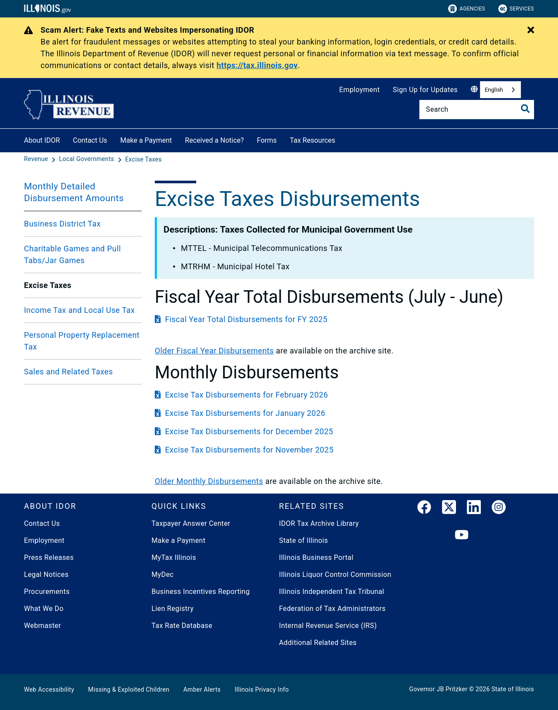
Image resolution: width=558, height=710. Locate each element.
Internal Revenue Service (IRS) (328, 625)
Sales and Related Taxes (68, 371)
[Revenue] (37, 159)
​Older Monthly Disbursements (209, 481)
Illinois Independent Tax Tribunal (331, 591)
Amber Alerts (202, 689)
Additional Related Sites (318, 642)
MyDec (163, 574)
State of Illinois (303, 540)
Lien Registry (173, 608)
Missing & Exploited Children (128, 689)
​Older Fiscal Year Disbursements (214, 350)
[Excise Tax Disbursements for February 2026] (344, 395)
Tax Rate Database (182, 625)
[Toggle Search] (525, 108)
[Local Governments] (87, 159)
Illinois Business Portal (316, 557)
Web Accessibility (49, 689)
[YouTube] (462, 535)
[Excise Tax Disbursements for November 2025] (344, 450)
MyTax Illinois (174, 557)
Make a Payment (146, 140)
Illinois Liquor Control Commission (335, 574)
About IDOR (42, 140)
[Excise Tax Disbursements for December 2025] (344, 431)
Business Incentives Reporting (201, 591)
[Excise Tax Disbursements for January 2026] (344, 413)
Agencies (466, 8)
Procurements (47, 591)
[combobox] (500, 89)
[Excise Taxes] (143, 159)
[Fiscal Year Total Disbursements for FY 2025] (344, 319)
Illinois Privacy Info (262, 689)
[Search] (476, 109)
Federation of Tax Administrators (332, 608)
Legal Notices (46, 574)
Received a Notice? (214, 140)
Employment (359, 90)
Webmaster (42, 625)
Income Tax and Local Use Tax (79, 310)
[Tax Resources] (341, 139)
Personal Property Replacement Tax (82, 340)
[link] (424, 509)
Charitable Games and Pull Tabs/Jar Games (72, 254)
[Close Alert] (530, 30)
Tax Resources (312, 140)
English (494, 89)
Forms (267, 140)
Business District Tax (62, 223)
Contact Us (90, 140)
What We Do (44, 608)
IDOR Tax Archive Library (319, 523)
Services (516, 8)
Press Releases (49, 557)
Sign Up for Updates (425, 90)
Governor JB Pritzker (438, 689)
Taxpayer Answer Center (191, 523)
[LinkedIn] (474, 509)
